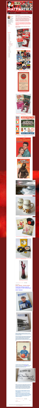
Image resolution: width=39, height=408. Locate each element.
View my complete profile (10, 24)
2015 (8, 53)
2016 (8, 40)
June (9, 48)
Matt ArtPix (12, 16)
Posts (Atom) (19, 401)
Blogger (22, 405)
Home (23, 400)
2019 (8, 38)
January (9, 52)
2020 (8, 37)
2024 (8, 34)
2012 (8, 55)
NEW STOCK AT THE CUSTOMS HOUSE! (23, 16)
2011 (8, 56)
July (9, 47)
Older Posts (30, 400)
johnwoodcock (17, 405)
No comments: (22, 282)
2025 (8, 33)
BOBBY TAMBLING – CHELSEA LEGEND (23, 285)
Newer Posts (17, 400)
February (9, 51)
